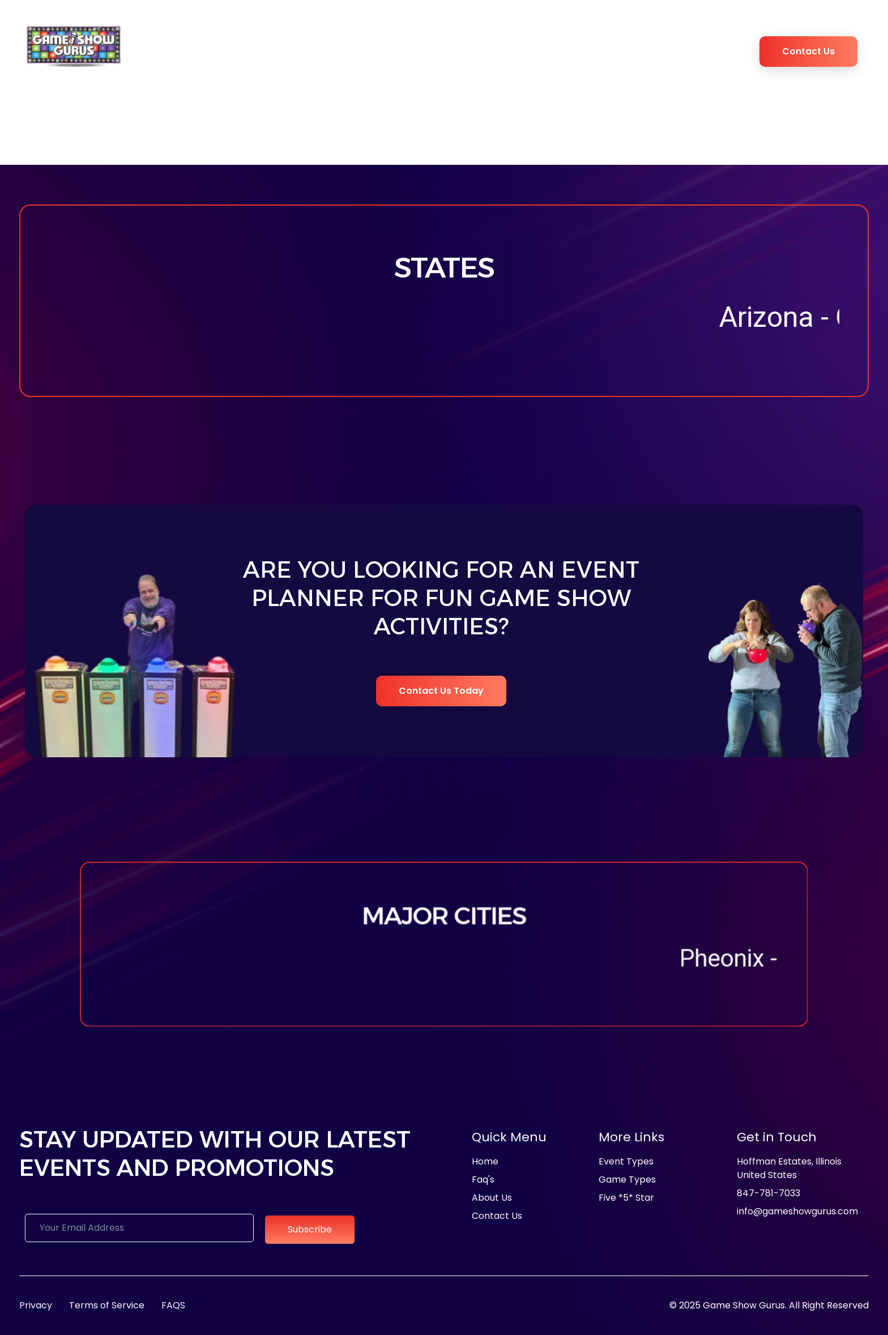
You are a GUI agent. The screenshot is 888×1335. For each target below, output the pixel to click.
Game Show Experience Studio (522, 44)
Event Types (328, 44)
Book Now (701, 44)
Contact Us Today (441, 690)
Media (274, 44)
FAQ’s (615, 44)
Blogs (653, 44)
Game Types (405, 44)
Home (171, 44)
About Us (218, 44)
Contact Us (808, 51)
